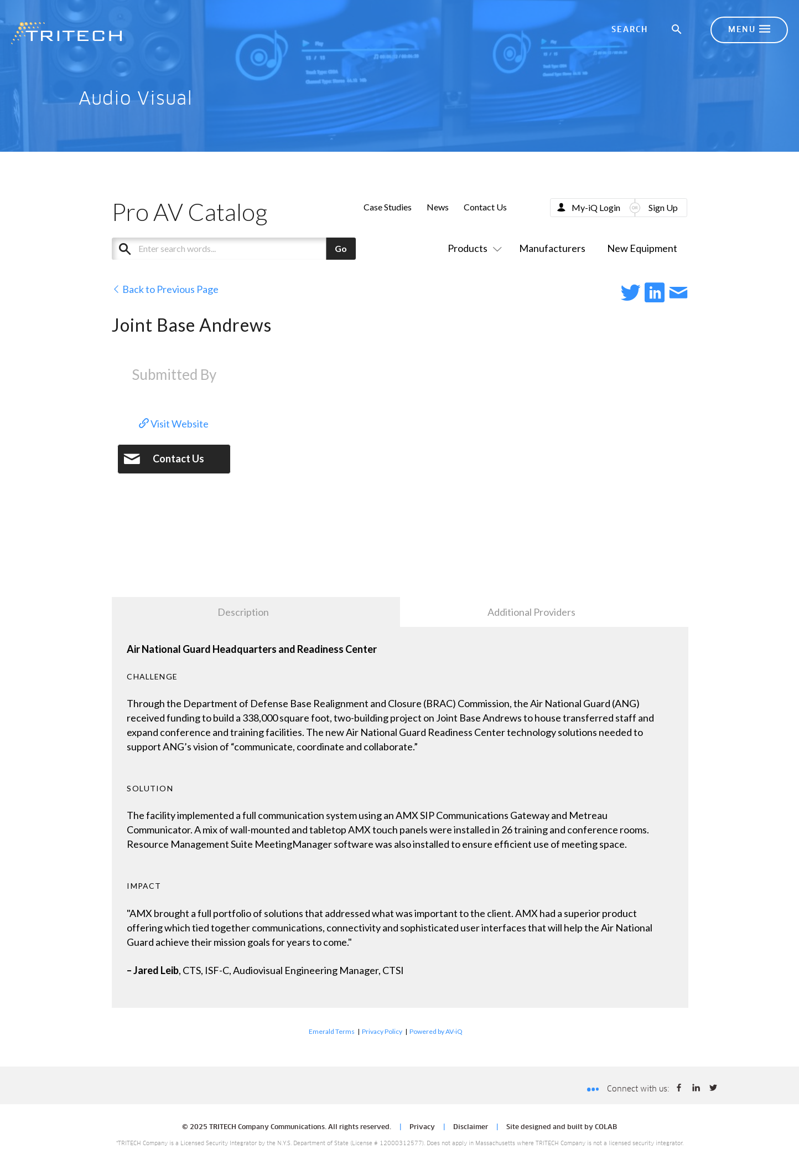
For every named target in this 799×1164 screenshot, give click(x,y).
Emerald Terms (332, 1031)
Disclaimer (470, 1127)
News (438, 207)
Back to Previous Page (165, 289)
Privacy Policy (382, 1031)
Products (472, 248)
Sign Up (663, 207)
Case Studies (388, 207)
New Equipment (642, 248)
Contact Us (485, 207)
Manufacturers (552, 248)
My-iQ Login (596, 207)
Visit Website (174, 424)
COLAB (606, 1127)
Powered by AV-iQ (436, 1031)
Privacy (422, 1127)
